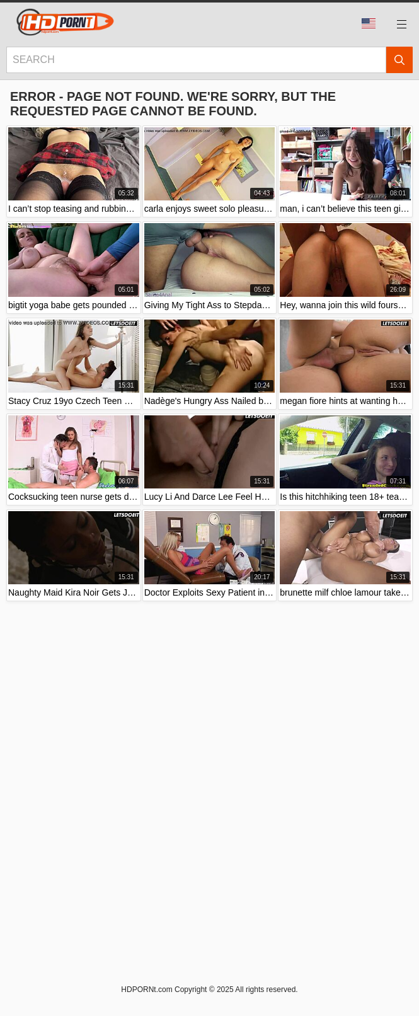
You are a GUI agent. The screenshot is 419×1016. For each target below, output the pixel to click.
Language (369, 23)
